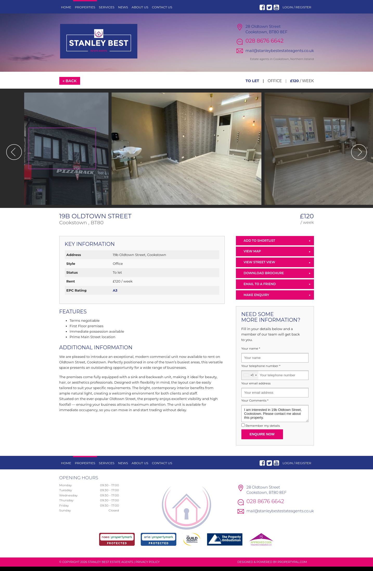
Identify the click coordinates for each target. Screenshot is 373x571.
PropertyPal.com (292, 566)
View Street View (259, 266)
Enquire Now (262, 438)
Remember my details (263, 430)
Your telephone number (260, 370)
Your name (250, 353)
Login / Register (296, 7)
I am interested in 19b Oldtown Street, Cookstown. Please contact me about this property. (274, 417)
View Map (252, 256)
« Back (69, 85)
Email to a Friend (260, 288)
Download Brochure (264, 277)
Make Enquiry (256, 299)
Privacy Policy (148, 566)
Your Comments (254, 405)
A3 (115, 294)
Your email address (256, 387)
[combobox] (250, 379)
